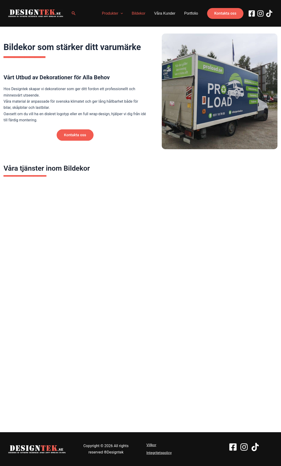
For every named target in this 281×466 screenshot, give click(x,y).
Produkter (116, 13)
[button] (74, 13)
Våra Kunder (166, 13)
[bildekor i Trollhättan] (219, 91)
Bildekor (142, 13)
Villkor (151, 445)
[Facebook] (251, 13)
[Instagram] (260, 13)
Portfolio (192, 13)
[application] (125, 13)
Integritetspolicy (159, 453)
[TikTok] (269, 13)
